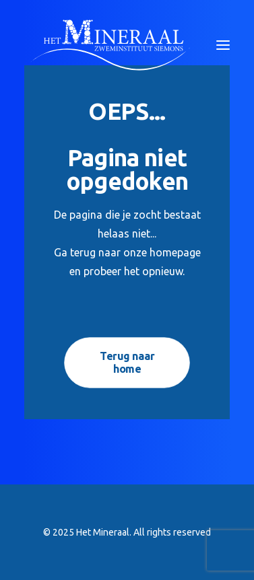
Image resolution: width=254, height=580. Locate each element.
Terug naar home (128, 362)
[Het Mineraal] (110, 45)
